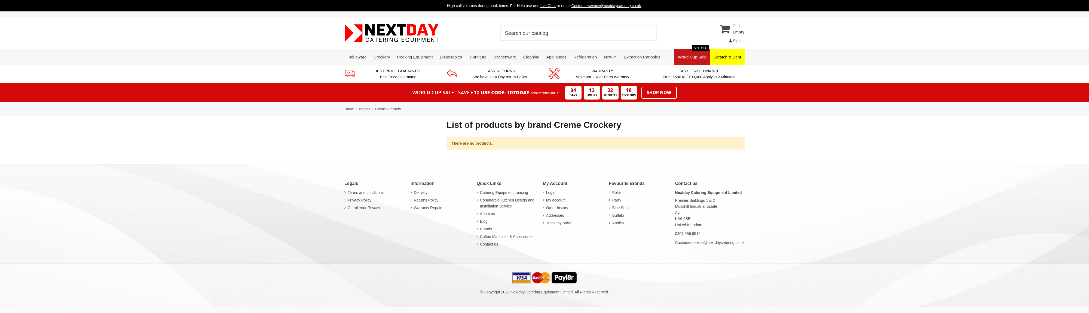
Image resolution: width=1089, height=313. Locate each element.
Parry (616, 200)
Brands (486, 229)
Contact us (489, 244)
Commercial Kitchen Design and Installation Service (507, 203)
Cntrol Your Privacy (364, 208)
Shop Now (659, 92)
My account (556, 200)
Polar (616, 192)
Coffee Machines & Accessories (507, 236)
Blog (484, 221)
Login (550, 192)
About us (487, 214)
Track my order (559, 223)
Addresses (555, 215)
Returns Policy (426, 200)
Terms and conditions (366, 192)
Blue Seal (620, 208)
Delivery (421, 192)
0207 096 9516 (687, 233)
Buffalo (618, 215)
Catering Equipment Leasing (504, 192)
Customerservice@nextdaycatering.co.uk (710, 242)
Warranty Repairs (428, 208)
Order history (557, 208)
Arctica (618, 223)
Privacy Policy (359, 200)
